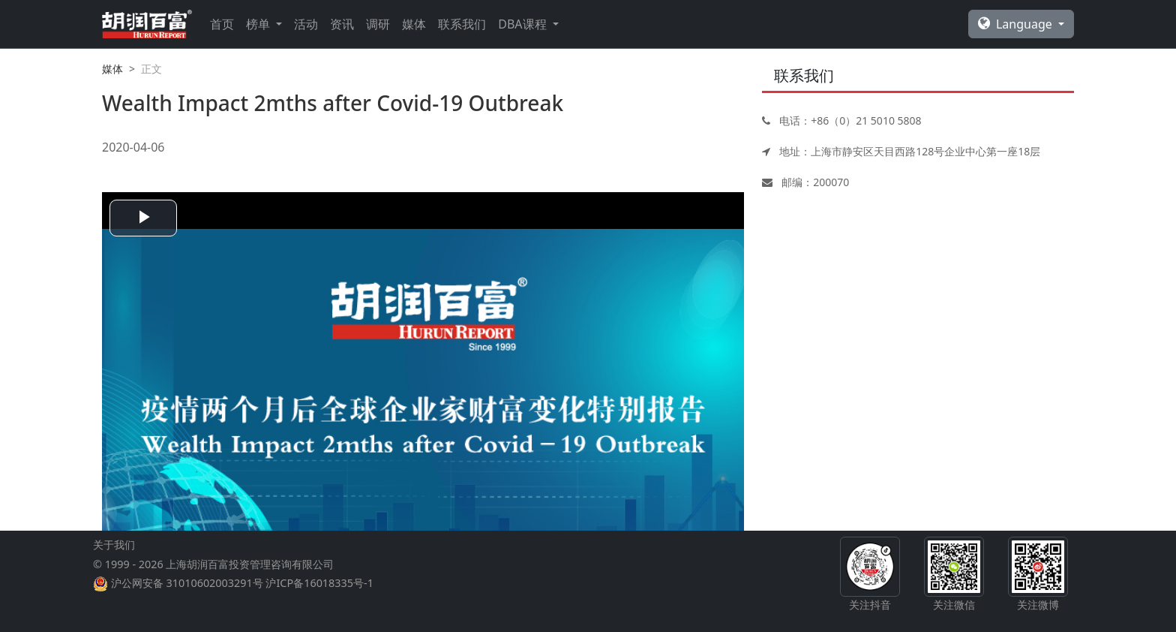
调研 (378, 24)
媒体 (414, 24)
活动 (306, 24)
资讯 (342, 24)
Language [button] (1016, 24)
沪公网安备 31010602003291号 (187, 583)
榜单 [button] (259, 24)
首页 (222, 24)
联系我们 (462, 24)
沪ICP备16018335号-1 (319, 583)
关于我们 (114, 544)
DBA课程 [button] (523, 24)
